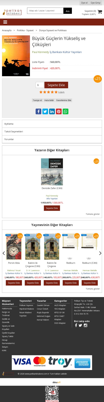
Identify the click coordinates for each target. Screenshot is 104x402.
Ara (67, 11)
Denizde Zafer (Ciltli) (52, 188)
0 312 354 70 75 (81, 314)
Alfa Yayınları (52, 198)
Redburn (70, 262)
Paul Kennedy (52, 195)
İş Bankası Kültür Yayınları (16, 273)
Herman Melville (71, 270)
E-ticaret (47, 381)
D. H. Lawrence (33, 270)
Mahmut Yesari (14, 270)
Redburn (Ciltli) (89, 262)
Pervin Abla (14, 262)
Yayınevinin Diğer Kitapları (52, 225)
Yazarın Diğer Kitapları (52, 150)
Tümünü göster (93, 214)
